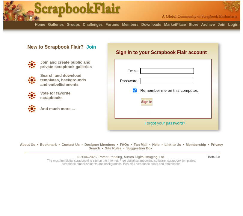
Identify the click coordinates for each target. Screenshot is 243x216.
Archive (208, 24)
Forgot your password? (164, 123)
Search (94, 148)
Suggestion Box (139, 148)
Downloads (151, 24)
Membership (196, 144)
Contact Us (71, 144)
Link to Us (172, 144)
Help (156, 144)
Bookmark (48, 144)
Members (130, 24)
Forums (112, 24)
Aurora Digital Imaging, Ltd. (144, 157)
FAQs (124, 144)
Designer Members (99, 144)
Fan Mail (140, 144)
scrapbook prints (147, 164)
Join (221, 24)
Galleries (56, 24)
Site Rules (113, 148)
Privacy (217, 144)
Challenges (93, 24)
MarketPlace (175, 24)
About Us (27, 144)
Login (233, 24)
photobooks (172, 164)
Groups (73, 24)
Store (193, 24)
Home (40, 24)
